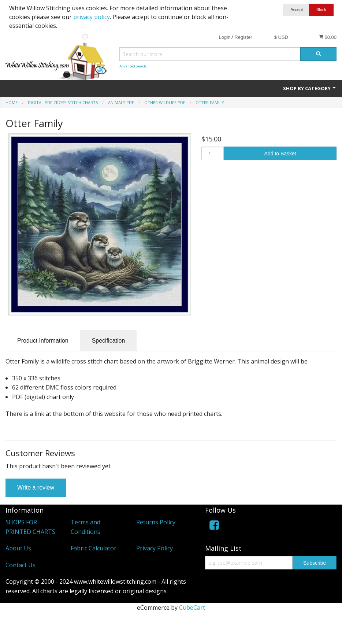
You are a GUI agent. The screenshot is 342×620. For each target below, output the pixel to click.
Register (243, 37)
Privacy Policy (154, 548)
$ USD (281, 37)
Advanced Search (132, 66)
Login (224, 37)
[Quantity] (212, 153)
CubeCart (192, 608)
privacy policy (91, 17)
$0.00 (328, 37)
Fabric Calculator (93, 548)
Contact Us (20, 565)
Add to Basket (280, 153)
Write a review (35, 487)
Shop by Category (310, 88)
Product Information (42, 340)
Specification (108, 340)
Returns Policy (155, 522)
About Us (18, 548)
